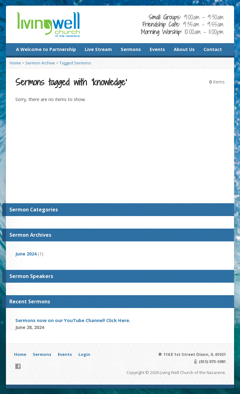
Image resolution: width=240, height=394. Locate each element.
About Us (184, 49)
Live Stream (98, 49)
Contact (212, 49)
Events (157, 49)
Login (84, 354)
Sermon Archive (40, 63)
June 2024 (26, 254)
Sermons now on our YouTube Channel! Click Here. (72, 320)
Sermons (131, 49)
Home (15, 63)
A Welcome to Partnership (46, 49)
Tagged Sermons (75, 63)
